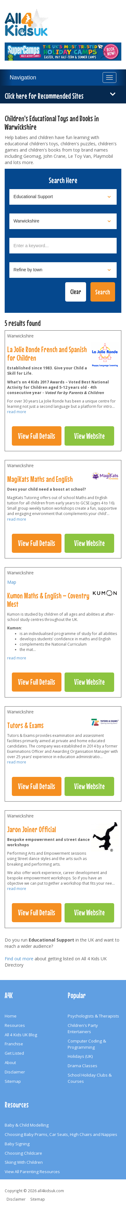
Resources (15, 1025)
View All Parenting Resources (32, 1171)
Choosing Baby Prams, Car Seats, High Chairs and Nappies (61, 1134)
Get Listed (14, 1053)
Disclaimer (15, 1072)
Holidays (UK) (80, 1056)
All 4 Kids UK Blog (21, 1035)
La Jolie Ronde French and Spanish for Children (47, 353)
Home (11, 1016)
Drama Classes (82, 1065)
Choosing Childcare (23, 1153)
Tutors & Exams (25, 725)
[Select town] (63, 270)
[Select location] (63, 221)
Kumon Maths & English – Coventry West (48, 599)
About (10, 1062)
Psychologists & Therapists (93, 1016)
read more (16, 411)
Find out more (19, 959)
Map (11, 582)
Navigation (23, 77)
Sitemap (13, 1081)
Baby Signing (17, 1144)
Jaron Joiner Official (31, 829)
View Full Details (36, 436)
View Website (89, 436)
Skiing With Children (24, 1162)
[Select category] (63, 197)
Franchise (14, 1044)
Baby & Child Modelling (27, 1125)
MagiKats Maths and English (40, 479)
